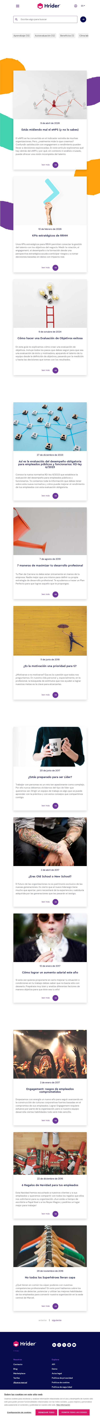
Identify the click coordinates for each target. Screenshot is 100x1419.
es (82, 6)
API (53, 1364)
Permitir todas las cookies (74, 1412)
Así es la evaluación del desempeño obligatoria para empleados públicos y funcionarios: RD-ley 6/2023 (50, 464)
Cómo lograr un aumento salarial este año (50, 972)
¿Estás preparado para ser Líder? (50, 777)
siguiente (56, 1320)
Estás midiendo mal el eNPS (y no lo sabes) (50, 129)
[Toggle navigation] (16, 6)
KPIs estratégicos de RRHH (50, 235)
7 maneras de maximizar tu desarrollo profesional (50, 565)
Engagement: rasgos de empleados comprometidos (50, 1090)
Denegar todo (46, 1412)
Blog (15, 1369)
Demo (54, 1369)
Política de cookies (61, 1382)
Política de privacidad (62, 1378)
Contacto (17, 1364)
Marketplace (19, 1373)
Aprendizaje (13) (22, 35)
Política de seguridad (62, 1387)
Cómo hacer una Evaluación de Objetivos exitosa (50, 338)
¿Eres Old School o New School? (50, 876)
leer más (50, 165)
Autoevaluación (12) (45, 35)
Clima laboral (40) (88, 35)
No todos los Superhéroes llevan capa (50, 1277)
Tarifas (16, 1378)
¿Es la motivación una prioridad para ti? (50, 666)
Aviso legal (57, 1373)
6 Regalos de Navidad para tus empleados (50, 1185)
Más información (63, 1405)
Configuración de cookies (19, 1412)
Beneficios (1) (67, 35)
